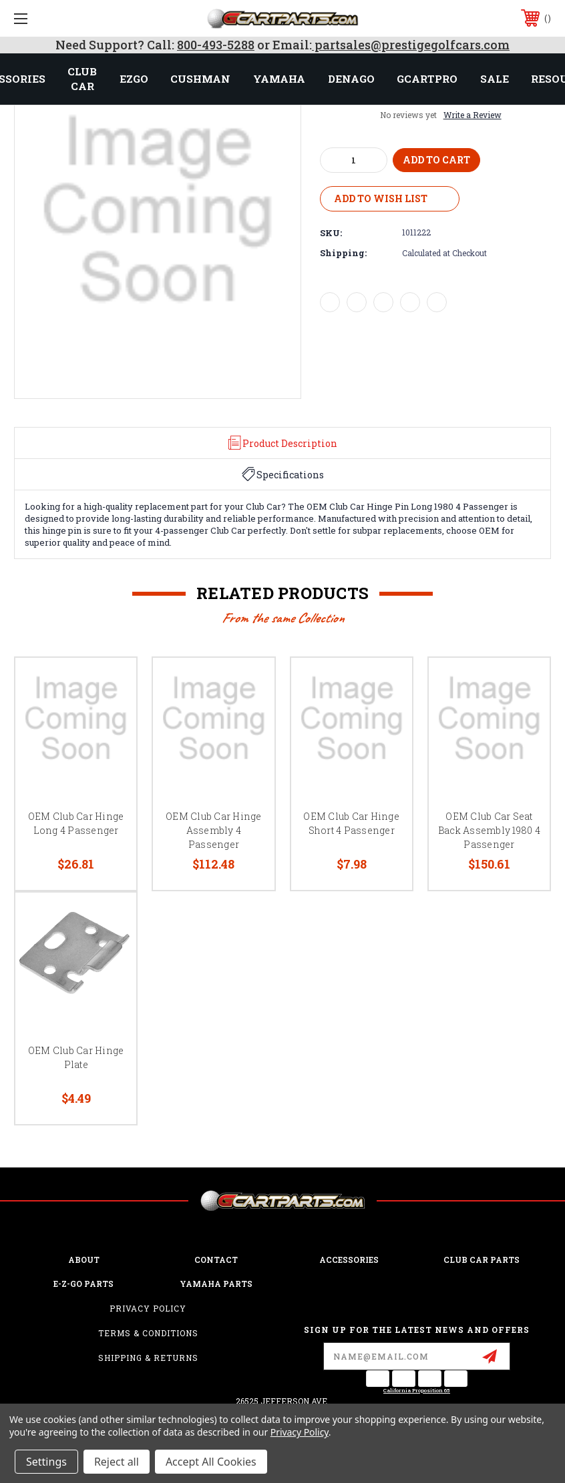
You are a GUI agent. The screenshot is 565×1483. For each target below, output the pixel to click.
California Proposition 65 (416, 1390)
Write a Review (472, 114)
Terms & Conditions (148, 1333)
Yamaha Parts (216, 1283)
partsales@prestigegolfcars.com (411, 45)
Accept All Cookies (211, 1461)
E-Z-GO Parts (83, 1283)
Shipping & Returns (148, 1357)
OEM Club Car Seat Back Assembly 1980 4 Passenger (489, 830)
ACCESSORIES (349, 1259)
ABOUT (84, 1259)
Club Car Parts (481, 1259)
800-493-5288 (215, 45)
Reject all (116, 1461)
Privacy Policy (148, 1308)
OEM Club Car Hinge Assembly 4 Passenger (214, 830)
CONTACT (216, 1259)
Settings (46, 1461)
